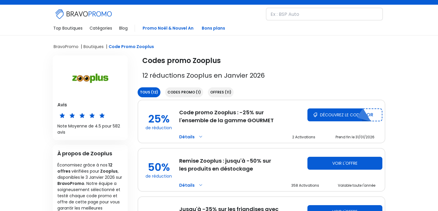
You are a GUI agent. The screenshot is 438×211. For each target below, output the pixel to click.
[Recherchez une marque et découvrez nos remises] (324, 14)
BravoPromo (66, 47)
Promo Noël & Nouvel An (168, 28)
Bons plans (213, 28)
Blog (123, 28)
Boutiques (93, 47)
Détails (191, 136)
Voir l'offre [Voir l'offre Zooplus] (344, 163)
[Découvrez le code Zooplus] (344, 114)
